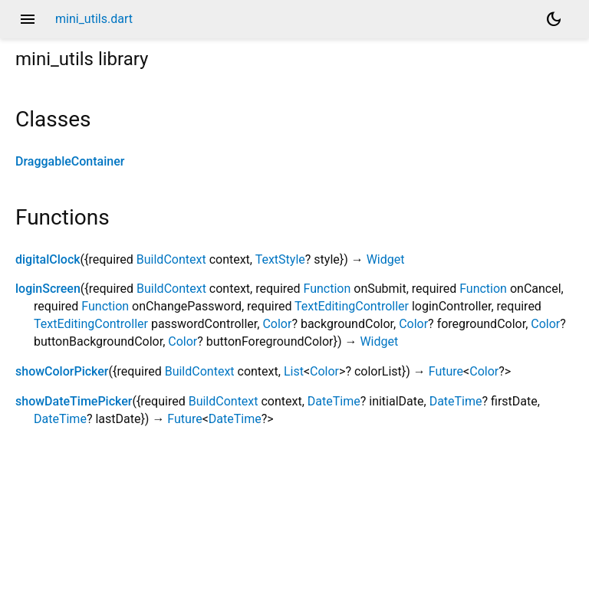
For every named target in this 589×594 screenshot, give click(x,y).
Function (327, 288)
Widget (386, 259)
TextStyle (280, 259)
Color (276, 324)
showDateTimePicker (73, 401)
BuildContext (171, 259)
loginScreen (48, 288)
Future (446, 371)
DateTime (334, 401)
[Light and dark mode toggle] (553, 19)
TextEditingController (351, 306)
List (294, 371)
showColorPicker (61, 371)
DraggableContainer (69, 161)
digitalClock (48, 259)
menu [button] (27, 19)
